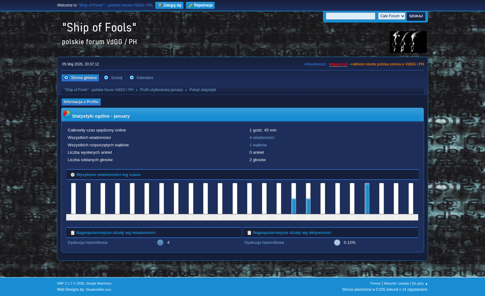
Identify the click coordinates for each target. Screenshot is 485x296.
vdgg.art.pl (338, 64)
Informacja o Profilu (81, 102)
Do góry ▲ (420, 283)
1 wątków (258, 145)
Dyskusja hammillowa (87, 242)
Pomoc (376, 283)
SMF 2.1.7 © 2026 (70, 283)
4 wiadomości (262, 137)
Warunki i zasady (396, 283)
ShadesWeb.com (98, 289)
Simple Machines (98, 283)
